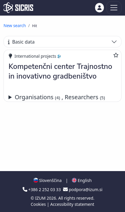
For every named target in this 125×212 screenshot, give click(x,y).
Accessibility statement (72, 204)
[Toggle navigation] (114, 7)
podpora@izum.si (82, 189)
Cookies (39, 204)
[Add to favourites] (116, 55)
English (82, 180)
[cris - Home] (18, 7)
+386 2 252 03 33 (42, 189)
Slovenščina (47, 180)
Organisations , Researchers (60, 97)
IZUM (41, 198)
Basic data (21, 42)
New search (15, 25)
